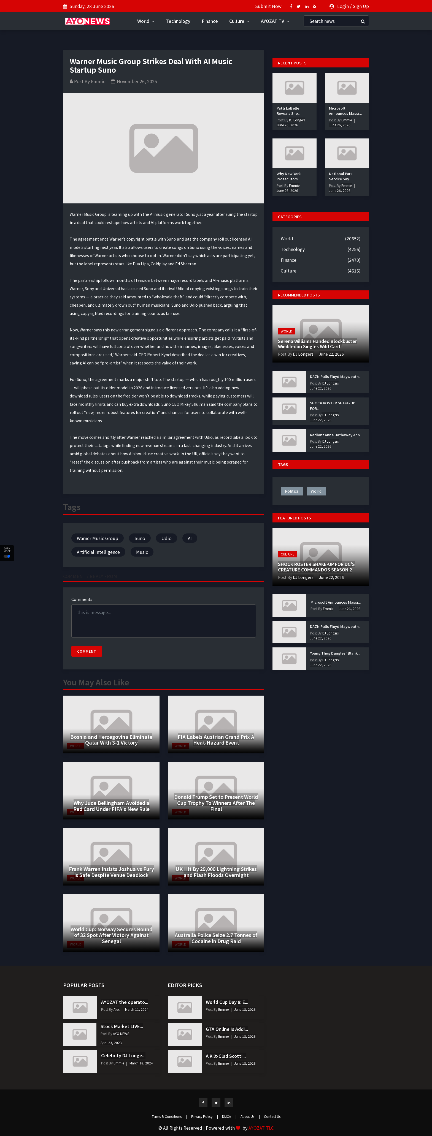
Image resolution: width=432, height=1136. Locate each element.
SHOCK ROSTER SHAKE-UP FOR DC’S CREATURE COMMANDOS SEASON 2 (316, 567)
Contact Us (272, 1116)
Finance (210, 21)
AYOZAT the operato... (124, 1002)
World (146, 21)
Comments (81, 599)
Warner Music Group (97, 538)
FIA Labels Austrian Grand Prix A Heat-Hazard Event (216, 739)
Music (142, 552)
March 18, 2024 (141, 1063)
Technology (178, 21)
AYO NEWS (120, 1033)
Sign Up (361, 6)
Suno (139, 538)
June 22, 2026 (331, 354)
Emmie (98, 81)
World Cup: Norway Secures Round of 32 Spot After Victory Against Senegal (111, 934)
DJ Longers (296, 120)
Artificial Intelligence (98, 552)
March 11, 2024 (136, 1009)
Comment (86, 651)
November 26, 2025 (137, 81)
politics (292, 491)
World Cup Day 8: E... (227, 1002)
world (316, 491)
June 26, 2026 (287, 124)
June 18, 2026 (245, 1009)
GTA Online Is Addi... (227, 1029)
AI (190, 538)
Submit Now (268, 6)
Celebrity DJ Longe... (123, 1055)
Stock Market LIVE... (122, 1026)
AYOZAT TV (275, 21)
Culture (239, 21)
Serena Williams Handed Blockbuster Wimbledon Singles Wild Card (317, 344)
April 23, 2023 (111, 1042)
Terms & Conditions (169, 1116)
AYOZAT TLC (261, 1127)
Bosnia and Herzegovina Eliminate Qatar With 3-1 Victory (111, 739)
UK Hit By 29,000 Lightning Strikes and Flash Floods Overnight (216, 871)
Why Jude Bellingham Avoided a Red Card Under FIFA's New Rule (111, 805)
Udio (166, 538)
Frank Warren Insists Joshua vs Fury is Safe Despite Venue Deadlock (111, 871)
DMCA (229, 1116)
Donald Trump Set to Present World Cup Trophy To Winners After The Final (216, 802)
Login (343, 6)
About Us (250, 1116)
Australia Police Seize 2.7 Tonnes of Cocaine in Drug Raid (216, 937)
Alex (116, 1009)
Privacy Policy (204, 1116)
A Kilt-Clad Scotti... (226, 1056)
